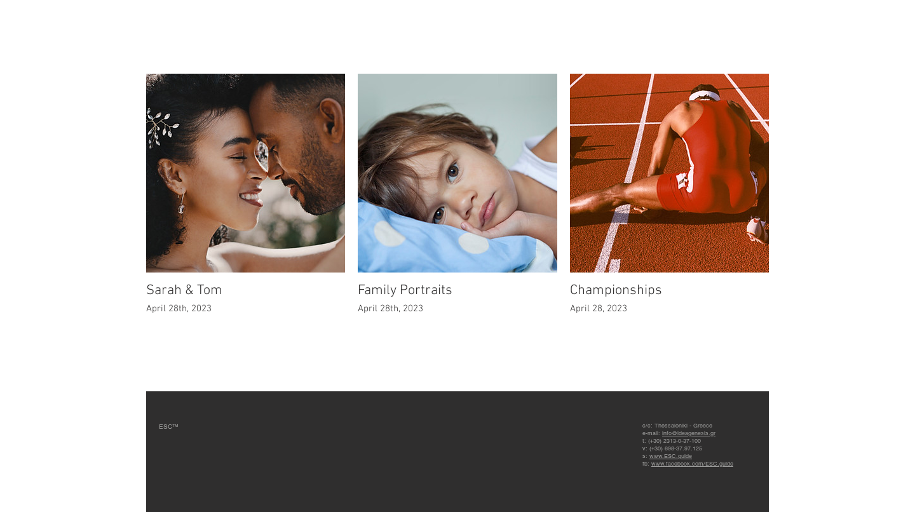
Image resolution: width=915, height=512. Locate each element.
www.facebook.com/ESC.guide (692, 464)
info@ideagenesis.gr (688, 433)
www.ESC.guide (670, 456)
